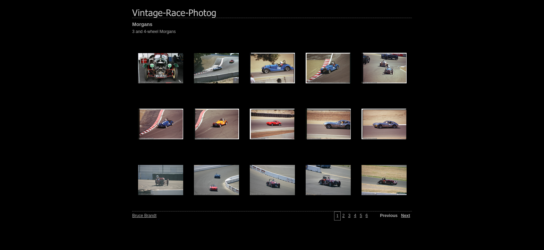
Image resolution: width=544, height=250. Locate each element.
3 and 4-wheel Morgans (154, 31)
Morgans (142, 24)
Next (405, 215)
